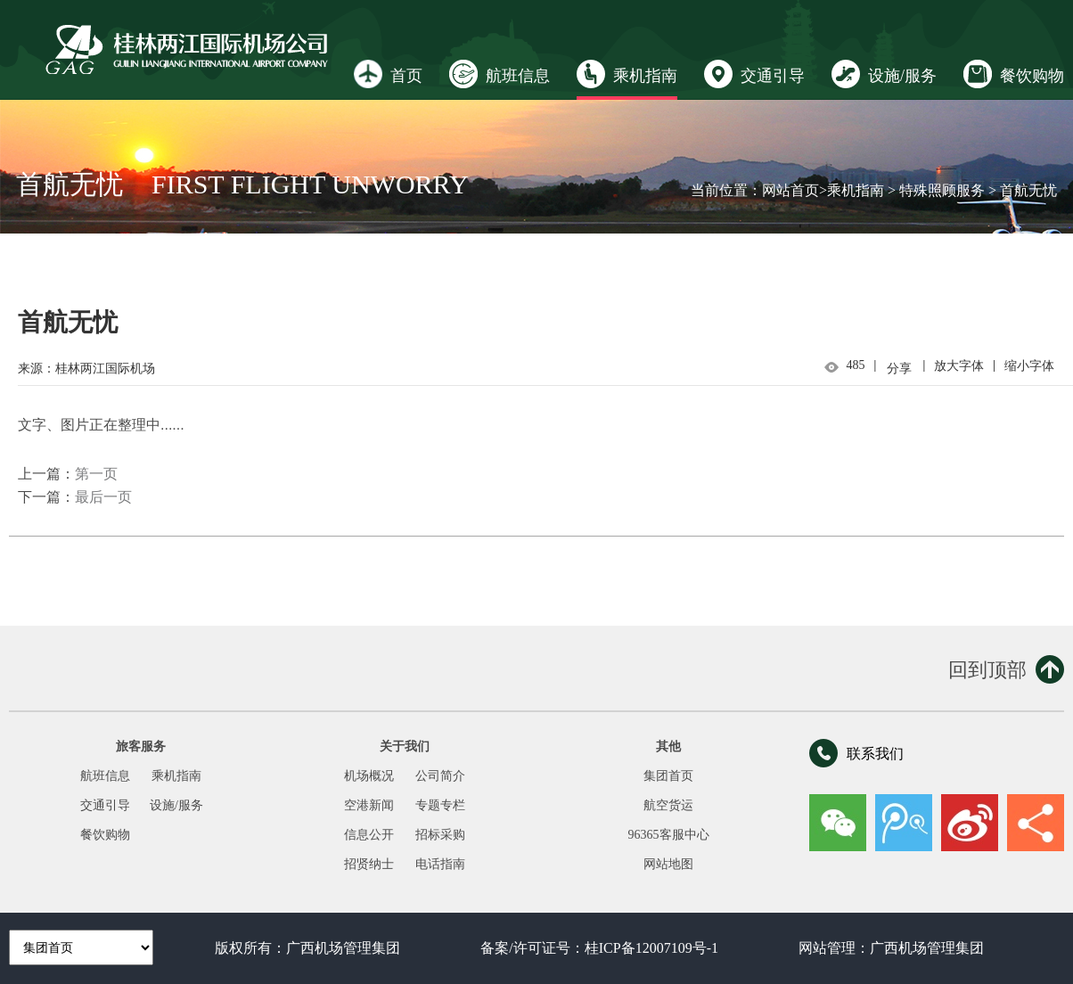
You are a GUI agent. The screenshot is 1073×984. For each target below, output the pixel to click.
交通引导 (754, 74)
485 (856, 365)
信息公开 (369, 834)
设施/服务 (884, 74)
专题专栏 (440, 805)
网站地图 (668, 864)
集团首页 (668, 776)
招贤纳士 (369, 864)
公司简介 (440, 776)
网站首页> (794, 190)
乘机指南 (627, 74)
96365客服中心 (668, 834)
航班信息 (499, 74)
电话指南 (440, 864)
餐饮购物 (1013, 74)
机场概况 (369, 776)
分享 (899, 368)
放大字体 (959, 366)
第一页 (96, 473)
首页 (388, 74)
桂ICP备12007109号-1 (651, 947)
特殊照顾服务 (942, 190)
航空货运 (668, 805)
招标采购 (440, 834)
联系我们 (856, 753)
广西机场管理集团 (343, 947)
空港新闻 (369, 805)
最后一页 (103, 496)
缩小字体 (1029, 366)
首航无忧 (1028, 190)
